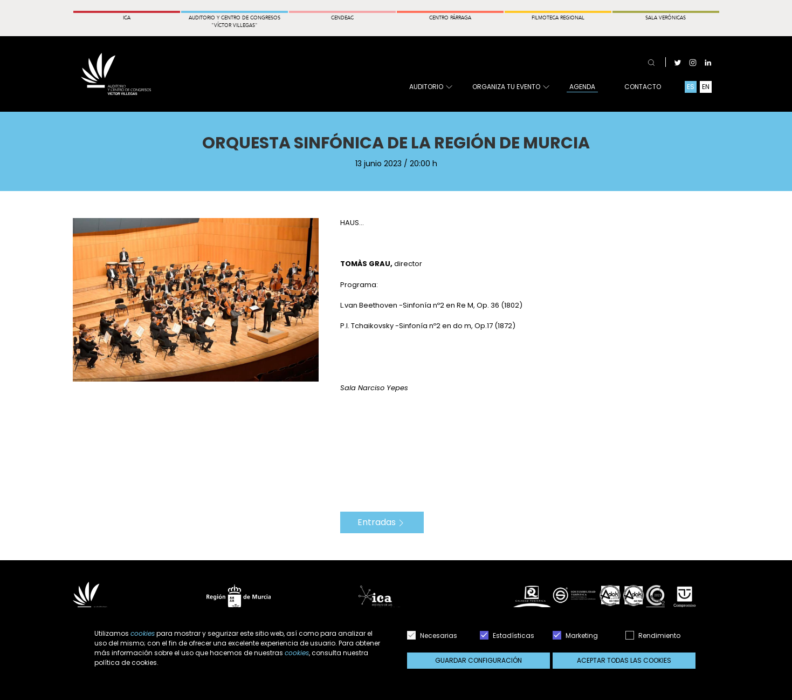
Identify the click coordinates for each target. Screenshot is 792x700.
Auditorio (430, 87)
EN (706, 86)
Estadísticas (507, 635)
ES (690, 86)
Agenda (582, 86)
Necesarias (432, 635)
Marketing (575, 635)
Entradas (382, 522)
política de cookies (125, 662)
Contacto (642, 86)
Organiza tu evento (510, 87)
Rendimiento (652, 635)
